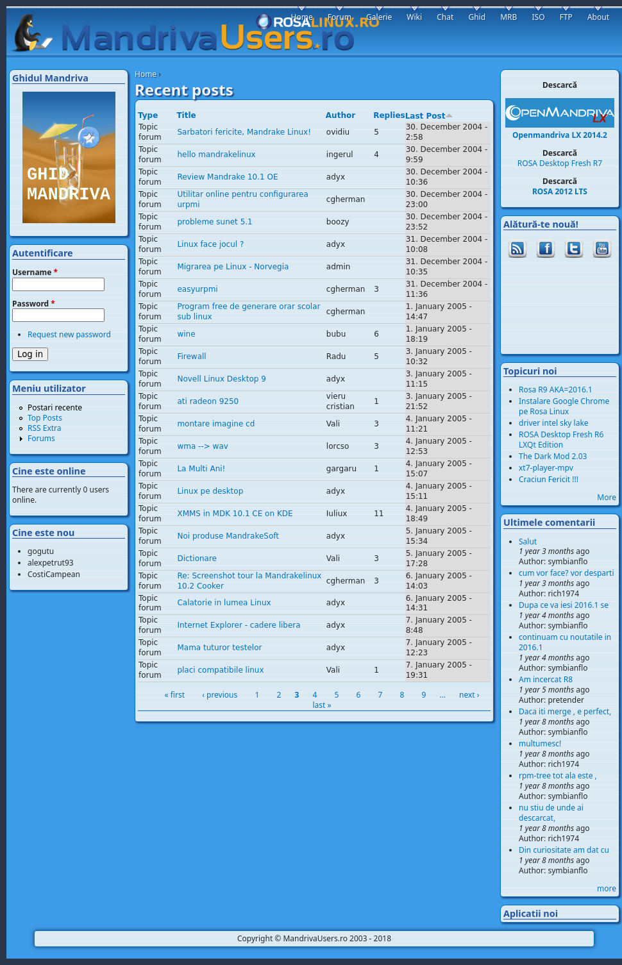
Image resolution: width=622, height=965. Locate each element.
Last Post (429, 116)
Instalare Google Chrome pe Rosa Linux (564, 406)
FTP (566, 17)
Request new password (69, 334)
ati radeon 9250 (208, 401)
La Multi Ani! (201, 468)
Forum (339, 17)
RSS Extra (45, 428)
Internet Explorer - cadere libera (238, 625)
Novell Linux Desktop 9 (221, 378)
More (606, 497)
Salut (528, 541)
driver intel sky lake (554, 422)
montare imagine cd (216, 423)
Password (33, 304)
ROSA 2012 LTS (559, 191)
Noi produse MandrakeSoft (228, 536)
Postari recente (55, 407)
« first (175, 694)
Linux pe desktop (210, 491)
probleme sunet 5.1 (214, 221)
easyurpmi (197, 289)
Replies (389, 115)
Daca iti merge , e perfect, (565, 711)
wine (186, 334)
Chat (445, 17)
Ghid (476, 17)
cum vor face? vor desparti (566, 572)
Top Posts (45, 417)
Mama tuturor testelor (219, 647)
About (598, 17)
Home (145, 74)
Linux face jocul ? (210, 244)
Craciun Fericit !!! (548, 479)
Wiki (414, 17)
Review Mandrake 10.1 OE (227, 176)
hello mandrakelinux (216, 154)
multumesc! (540, 743)
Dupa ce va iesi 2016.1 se (564, 605)
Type (148, 115)
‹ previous (219, 694)
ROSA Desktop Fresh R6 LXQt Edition (561, 439)
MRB (508, 17)
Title (186, 115)
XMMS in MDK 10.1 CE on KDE (234, 513)
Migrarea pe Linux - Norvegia (233, 266)
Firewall (191, 356)
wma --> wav (202, 446)
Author (340, 115)
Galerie (379, 17)
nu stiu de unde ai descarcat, (551, 812)
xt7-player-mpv (546, 467)
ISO (538, 17)
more (606, 888)
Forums (41, 438)
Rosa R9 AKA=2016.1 (556, 389)
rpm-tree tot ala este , (558, 775)
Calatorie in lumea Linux (224, 602)
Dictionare (197, 558)
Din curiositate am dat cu (564, 849)
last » (321, 705)
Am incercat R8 (546, 679)
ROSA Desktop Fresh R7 (559, 163)
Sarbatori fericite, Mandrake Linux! (244, 132)
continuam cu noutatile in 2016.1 (565, 642)
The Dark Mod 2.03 (553, 456)
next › (469, 694)
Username (35, 272)
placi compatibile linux (220, 670)
